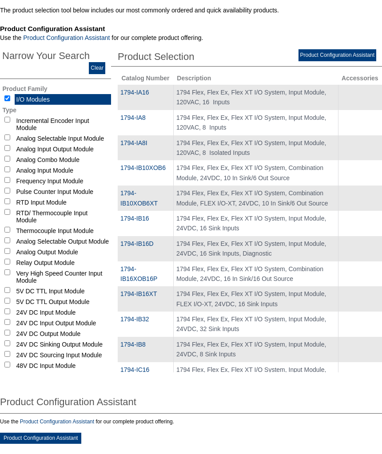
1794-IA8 (133, 117)
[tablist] (191, 228)
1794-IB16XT (138, 293)
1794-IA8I (133, 142)
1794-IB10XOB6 (143, 167)
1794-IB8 (133, 344)
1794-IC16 (134, 369)
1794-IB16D (137, 243)
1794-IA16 (134, 92)
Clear (97, 68)
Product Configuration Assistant (66, 37)
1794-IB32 (134, 319)
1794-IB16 (134, 218)
